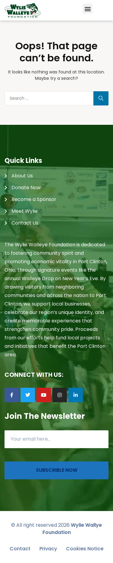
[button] (88, 9)
